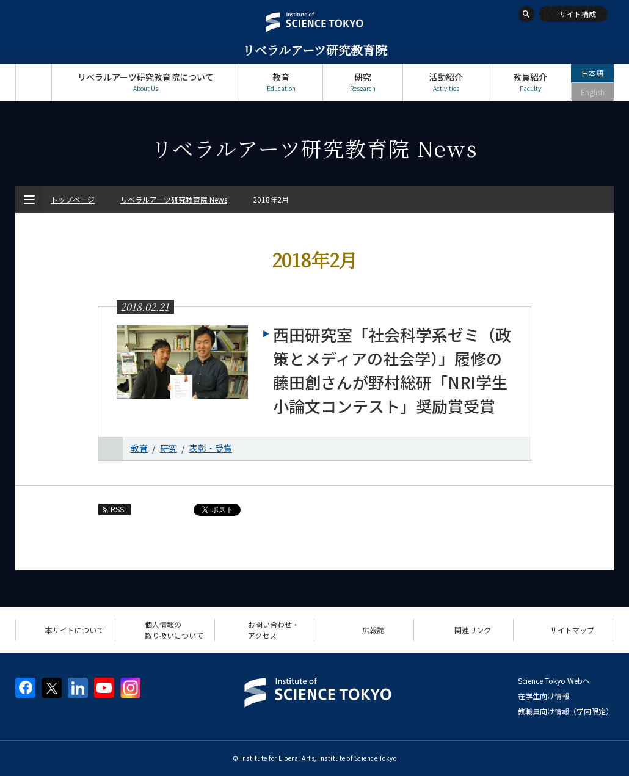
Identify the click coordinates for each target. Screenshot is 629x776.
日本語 (592, 73)
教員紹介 (530, 82)
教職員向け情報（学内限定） (565, 711)
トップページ (33, 82)
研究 (362, 82)
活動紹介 (446, 82)
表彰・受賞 (210, 448)
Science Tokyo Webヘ (554, 680)
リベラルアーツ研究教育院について (145, 82)
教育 (280, 82)
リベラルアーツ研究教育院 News (173, 199)
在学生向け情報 (543, 696)
